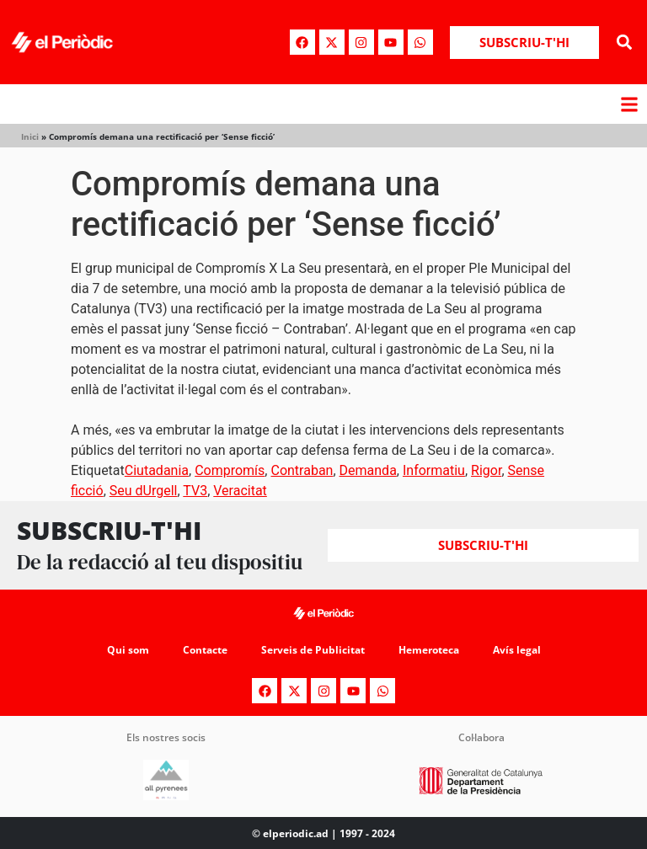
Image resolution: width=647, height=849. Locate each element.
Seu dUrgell (144, 491)
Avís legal (517, 650)
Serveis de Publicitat (313, 650)
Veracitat (240, 491)
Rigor (486, 470)
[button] (625, 42)
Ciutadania (157, 470)
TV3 (195, 491)
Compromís (230, 470)
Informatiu (434, 470)
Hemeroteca (428, 650)
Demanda (368, 470)
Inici (30, 136)
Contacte (205, 650)
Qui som (128, 650)
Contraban (301, 470)
